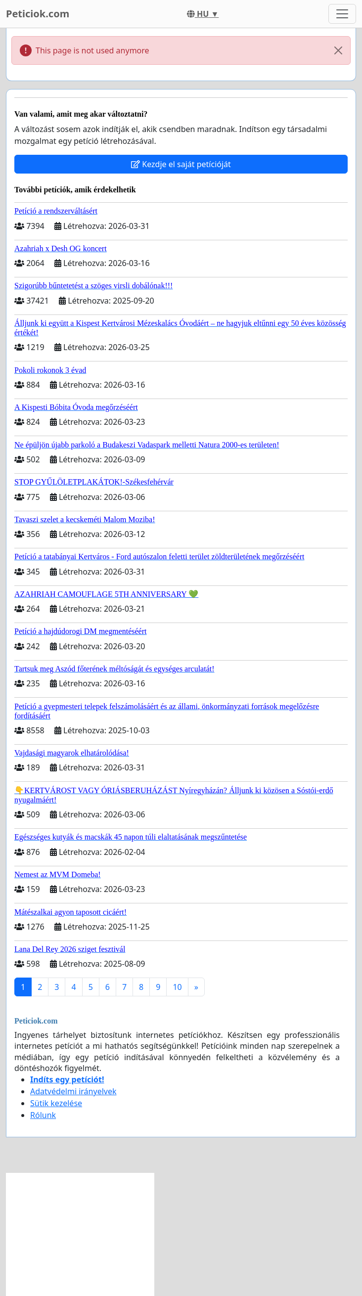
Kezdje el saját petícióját (181, 164)
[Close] (338, 50)
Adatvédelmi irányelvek (73, 1091)
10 (177, 987)
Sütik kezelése (56, 1103)
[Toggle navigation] (342, 14)
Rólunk (43, 1115)
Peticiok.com (37, 13)
